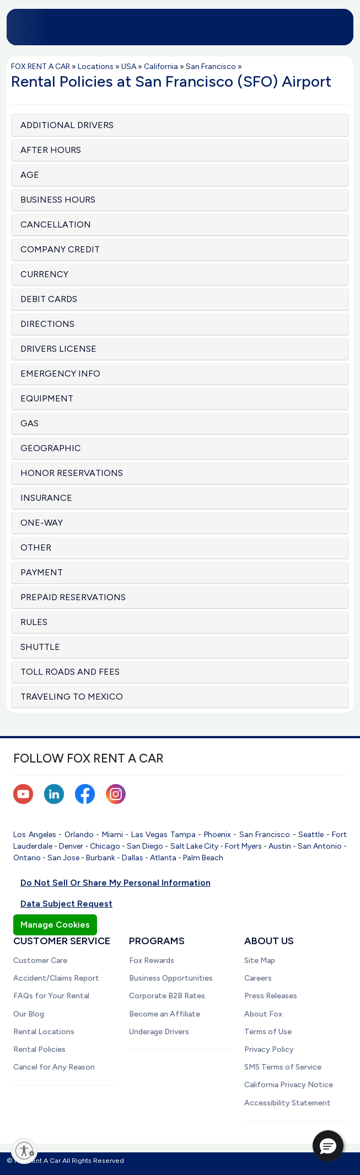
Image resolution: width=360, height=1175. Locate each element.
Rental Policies (39, 1049)
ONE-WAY (41, 522)
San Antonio (320, 846)
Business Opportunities (171, 978)
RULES (33, 622)
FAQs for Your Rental (51, 996)
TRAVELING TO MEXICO (71, 696)
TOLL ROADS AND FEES (70, 671)
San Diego (145, 846)
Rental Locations (43, 1031)
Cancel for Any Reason (54, 1067)
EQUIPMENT (46, 398)
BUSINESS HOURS (57, 199)
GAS (29, 423)
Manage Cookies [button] (55, 924)
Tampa (183, 834)
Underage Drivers (159, 1031)
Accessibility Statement (287, 1103)
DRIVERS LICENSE (58, 348)
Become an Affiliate (164, 1014)
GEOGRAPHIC (50, 448)
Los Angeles (34, 834)
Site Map (259, 960)
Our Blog (28, 1014)
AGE (29, 175)
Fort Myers (243, 846)
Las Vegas (149, 834)
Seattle (311, 834)
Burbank (100, 857)
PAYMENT (41, 572)
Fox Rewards (151, 960)
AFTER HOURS (50, 150)
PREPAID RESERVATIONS (73, 597)
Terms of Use (268, 1031)
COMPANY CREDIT (60, 249)
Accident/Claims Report (56, 978)
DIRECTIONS (47, 324)
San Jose (63, 857)
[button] (328, 1145)
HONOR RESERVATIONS (71, 473)
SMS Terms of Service (282, 1067)
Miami (112, 834)
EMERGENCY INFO (60, 373)
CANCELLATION (55, 224)
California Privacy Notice (288, 1084)
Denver (71, 846)
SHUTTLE (40, 647)
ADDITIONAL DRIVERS (67, 125)
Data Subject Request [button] (66, 903)
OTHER (35, 547)
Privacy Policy (269, 1049)
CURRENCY (44, 274)
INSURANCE (46, 498)
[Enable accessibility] (24, 1150)
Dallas (132, 857)
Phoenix (217, 834)
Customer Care (40, 960)
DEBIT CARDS (48, 299)
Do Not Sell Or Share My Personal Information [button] (115, 882)
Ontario (27, 857)
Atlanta (163, 857)
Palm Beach (203, 857)
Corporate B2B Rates (167, 996)
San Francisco (265, 834)
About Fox (263, 1014)
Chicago (105, 846)
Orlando (79, 834)
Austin (279, 846)
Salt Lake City (194, 846)
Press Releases (270, 996)
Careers (258, 978)
